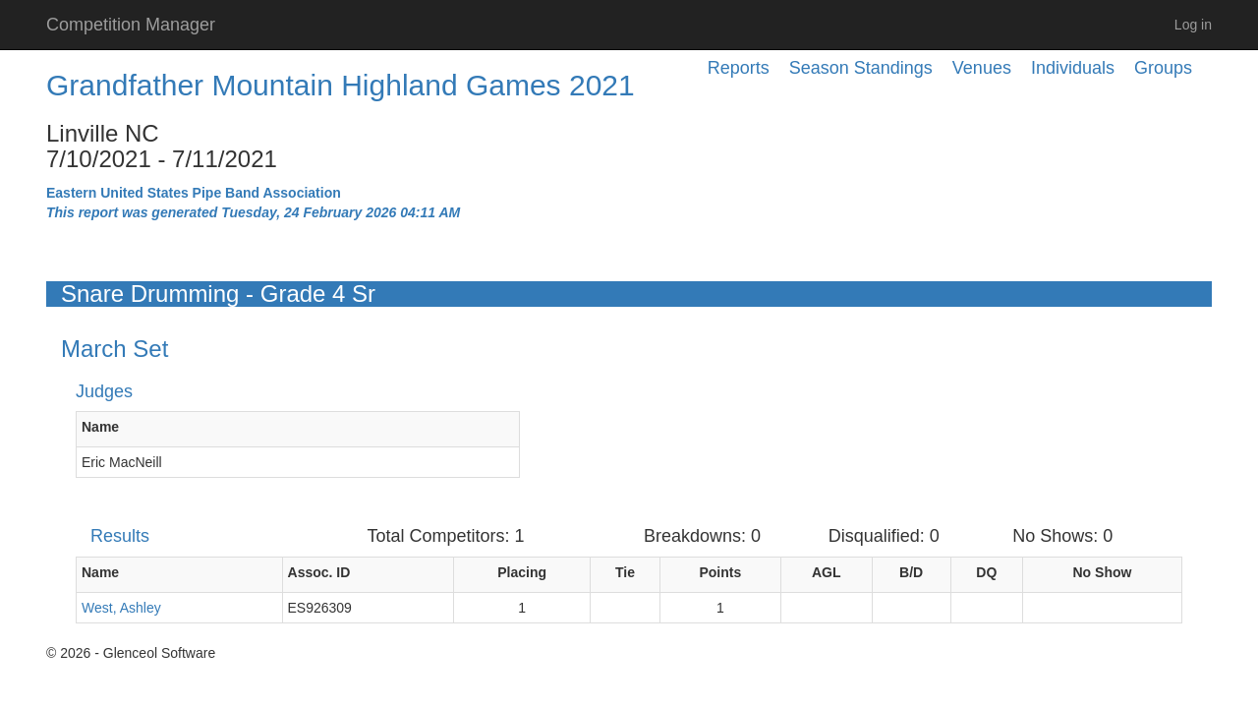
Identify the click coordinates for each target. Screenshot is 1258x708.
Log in (1193, 24)
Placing (521, 572)
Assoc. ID (319, 572)
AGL (826, 572)
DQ (986, 572)
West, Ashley (121, 608)
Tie (625, 572)
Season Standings (861, 68)
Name (100, 427)
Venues (981, 68)
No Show (1102, 572)
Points (720, 572)
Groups (1163, 68)
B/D (911, 572)
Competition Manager (130, 24)
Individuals (1073, 68)
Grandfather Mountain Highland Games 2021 (340, 85)
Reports (739, 68)
